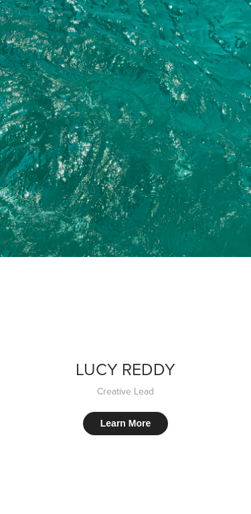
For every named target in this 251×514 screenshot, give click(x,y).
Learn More (125, 423)
